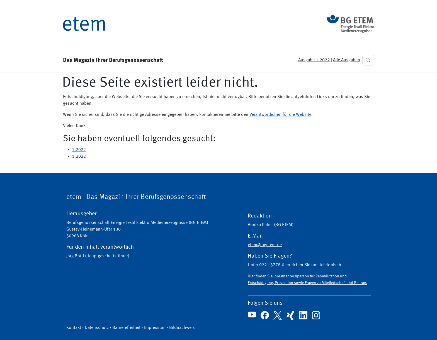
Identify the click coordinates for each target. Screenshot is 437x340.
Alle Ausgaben (346, 60)
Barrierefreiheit (126, 328)
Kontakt (73, 328)
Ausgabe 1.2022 (314, 60)
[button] (368, 60)
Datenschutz (97, 328)
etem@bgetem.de (265, 245)
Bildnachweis (182, 328)
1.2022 (79, 150)
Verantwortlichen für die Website (280, 114)
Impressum (155, 328)
